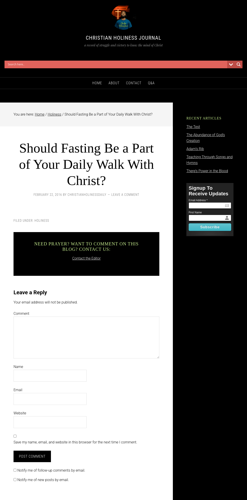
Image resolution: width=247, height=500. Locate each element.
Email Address (198, 200)
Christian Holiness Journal (123, 38)
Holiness (41, 220)
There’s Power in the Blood (207, 171)
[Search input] (117, 64)
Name (18, 367)
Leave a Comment (125, 194)
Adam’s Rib (195, 149)
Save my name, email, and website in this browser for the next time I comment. (75, 442)
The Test (193, 127)
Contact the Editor (86, 258)
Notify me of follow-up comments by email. (51, 470)
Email (18, 390)
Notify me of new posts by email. (43, 480)
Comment (21, 313)
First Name (195, 212)
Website (20, 413)
